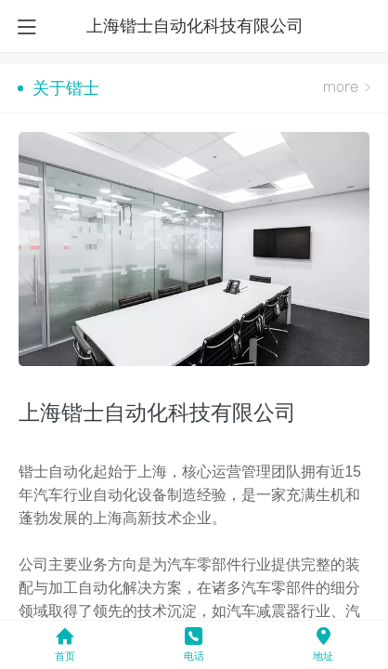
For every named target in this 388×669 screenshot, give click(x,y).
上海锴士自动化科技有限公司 (195, 26)
